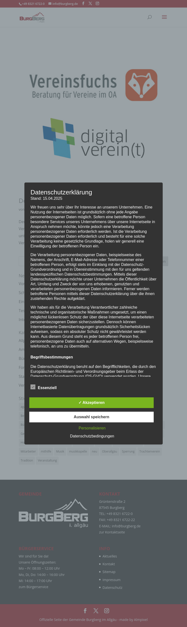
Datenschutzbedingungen (92, 436)
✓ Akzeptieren (91, 403)
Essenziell (43, 387)
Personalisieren (92, 428)
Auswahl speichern (91, 417)
